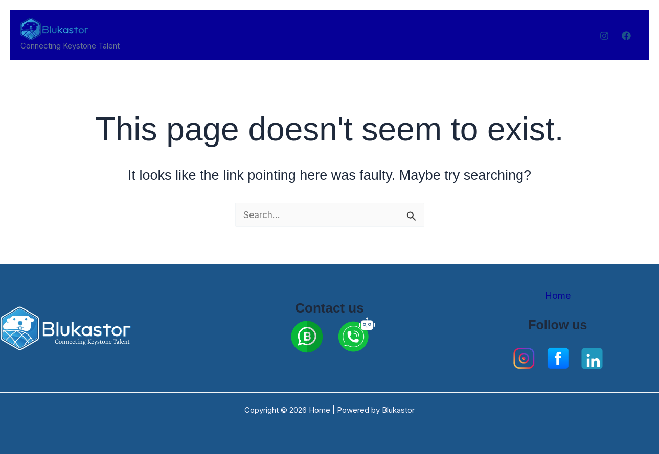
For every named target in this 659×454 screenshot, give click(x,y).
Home (558, 295)
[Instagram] (604, 35)
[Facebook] (626, 35)
